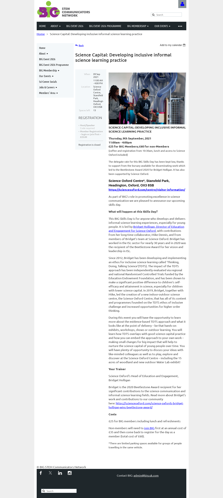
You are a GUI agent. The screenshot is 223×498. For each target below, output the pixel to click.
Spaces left (84, 110)
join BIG (149, 428)
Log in (182, 4)
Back (81, 45)
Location (85, 86)
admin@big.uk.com (146, 475)
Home (41, 34)
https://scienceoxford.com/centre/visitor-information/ (147, 189)
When (87, 74)
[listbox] (173, 45)
